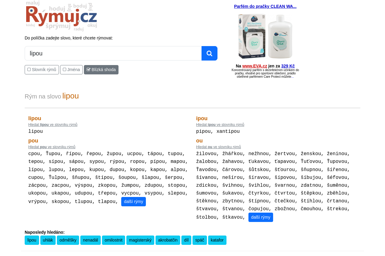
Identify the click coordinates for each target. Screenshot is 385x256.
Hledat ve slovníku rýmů (52, 125)
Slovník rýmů (41, 69)
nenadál (90, 234)
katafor (217, 234)
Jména (71, 69)
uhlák (48, 234)
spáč (199, 234)
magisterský (140, 234)
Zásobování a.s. (295, 252)
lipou (31, 234)
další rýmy (133, 197)
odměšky (68, 234)
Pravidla (171, 252)
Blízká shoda (101, 69)
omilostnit (113, 234)
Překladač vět (208, 252)
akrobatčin (168, 234)
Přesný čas (229, 252)
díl (186, 234)
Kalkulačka (188, 252)
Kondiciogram (250, 252)
